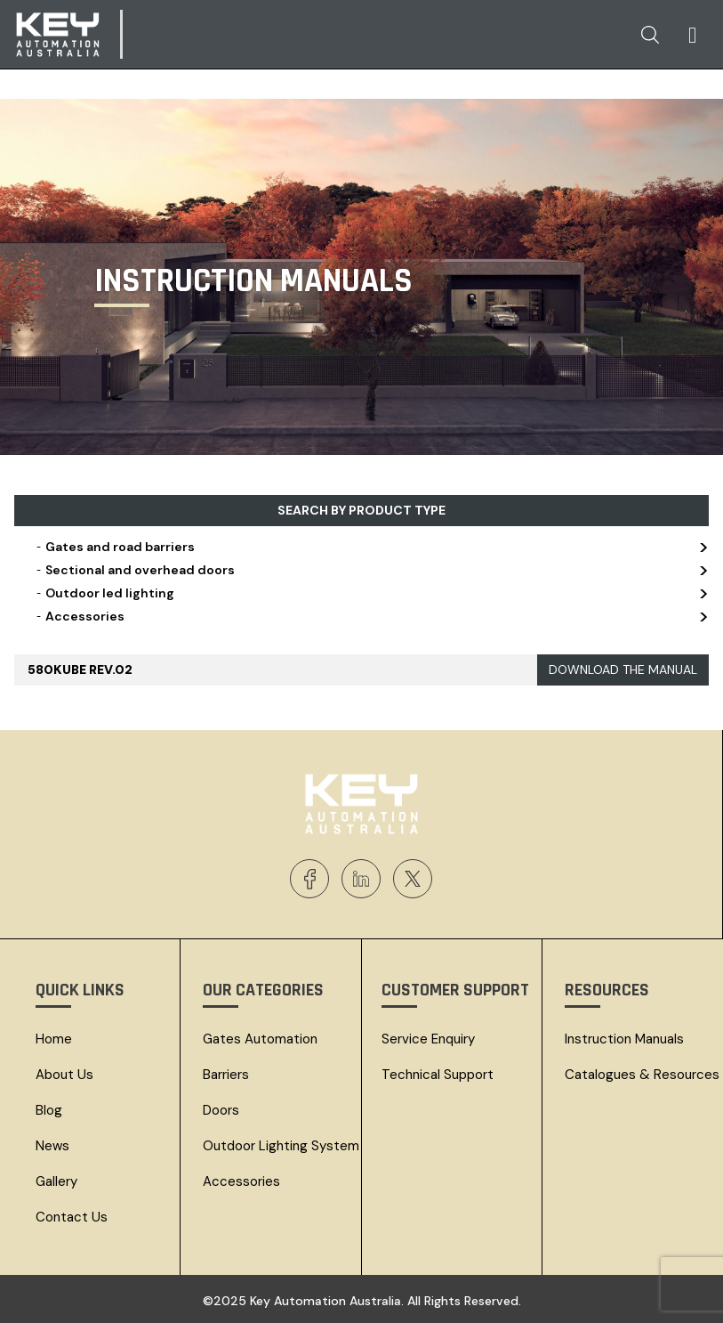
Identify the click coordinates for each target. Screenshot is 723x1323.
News (52, 1146)
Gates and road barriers (370, 546)
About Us (64, 1075)
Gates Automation (260, 1039)
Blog (49, 1110)
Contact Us (72, 1217)
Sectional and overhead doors (370, 569)
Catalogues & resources (642, 1075)
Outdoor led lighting (370, 593)
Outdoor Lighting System (281, 1146)
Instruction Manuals (624, 1039)
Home (54, 1039)
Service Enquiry (428, 1039)
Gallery (56, 1181)
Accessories (370, 616)
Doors (221, 1110)
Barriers (226, 1075)
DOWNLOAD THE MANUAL (623, 670)
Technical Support (438, 1075)
